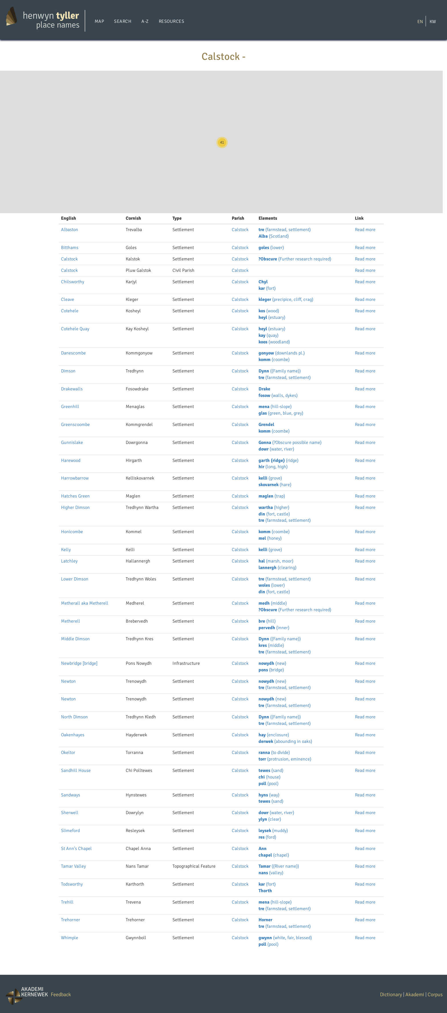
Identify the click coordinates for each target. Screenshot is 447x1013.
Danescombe (73, 353)
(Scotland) (274, 236)
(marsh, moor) (276, 561)
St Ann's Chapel (76, 848)
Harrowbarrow (75, 478)
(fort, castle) (274, 514)
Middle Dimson (75, 639)
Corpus (435, 994)
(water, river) (276, 449)
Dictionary (391, 994)
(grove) (270, 478)
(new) (272, 663)
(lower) (271, 247)
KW (433, 21)
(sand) (271, 770)
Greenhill (70, 406)
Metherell (70, 621)
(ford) (267, 837)
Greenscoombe (75, 424)
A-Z (145, 21)
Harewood (70, 460)
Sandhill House (76, 770)
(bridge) (271, 670)
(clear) (270, 819)
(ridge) (278, 460)
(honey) (270, 538)
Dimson (68, 371)
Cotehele (69, 311)
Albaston (69, 230)
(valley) (271, 873)
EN (420, 21)
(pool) (269, 783)
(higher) (274, 507)
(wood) (269, 311)
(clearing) (277, 567)
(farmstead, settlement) (285, 230)
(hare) (275, 485)
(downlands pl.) (282, 353)
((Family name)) (280, 371)
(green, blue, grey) (281, 413)
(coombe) (274, 359)
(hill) (267, 621)
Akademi (414, 994)
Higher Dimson (75, 507)
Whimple (69, 938)
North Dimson (74, 717)
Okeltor (68, 752)
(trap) (272, 496)
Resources (171, 21)
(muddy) (273, 830)
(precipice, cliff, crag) (286, 299)
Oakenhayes (72, 735)
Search (122, 21)
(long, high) (273, 467)
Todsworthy (72, 884)
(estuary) (272, 317)
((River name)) (279, 866)
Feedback (61, 994)
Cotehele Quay (75, 329)
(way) (269, 795)
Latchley (69, 561)
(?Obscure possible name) (290, 442)
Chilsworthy (72, 282)
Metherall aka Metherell (84, 603)
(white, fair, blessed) (285, 938)
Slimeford (70, 830)
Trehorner (70, 920)
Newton (68, 681)
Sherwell (69, 813)
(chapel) (274, 855)
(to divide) (274, 752)
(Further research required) (295, 259)
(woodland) (274, 342)
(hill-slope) (275, 406)
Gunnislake (72, 442)
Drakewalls (72, 389)
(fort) (267, 288)
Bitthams (69, 247)
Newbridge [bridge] (79, 663)
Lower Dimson (74, 579)
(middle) (273, 603)
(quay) (269, 335)
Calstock (240, 230)
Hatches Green (75, 496)
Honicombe (72, 532)
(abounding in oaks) (285, 741)
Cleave (67, 299)
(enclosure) (274, 735)
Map (99, 21)
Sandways (70, 795)
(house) (270, 777)
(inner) (274, 628)
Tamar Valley (73, 866)
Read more (365, 230)
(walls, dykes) (278, 395)
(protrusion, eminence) (285, 759)
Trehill (67, 902)
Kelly (66, 550)
